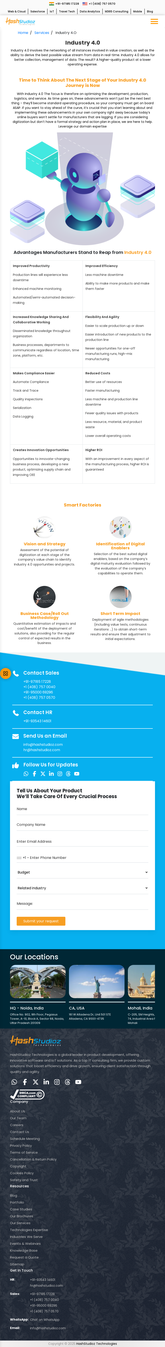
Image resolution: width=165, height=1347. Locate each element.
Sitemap (17, 1264)
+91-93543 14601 (37, 721)
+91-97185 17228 (64, 3)
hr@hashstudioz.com (41, 749)
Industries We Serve (26, 1236)
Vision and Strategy (44, 544)
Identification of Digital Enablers (120, 546)
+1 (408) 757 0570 (98, 3)
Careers (16, 1125)
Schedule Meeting (25, 1138)
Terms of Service (24, 1152)
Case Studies (21, 1209)
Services (41, 32)
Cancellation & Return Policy (33, 1159)
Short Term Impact (120, 613)
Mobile (137, 11)
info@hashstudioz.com (43, 744)
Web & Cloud (17, 11)
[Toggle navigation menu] (154, 21)
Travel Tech (67, 11)
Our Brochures (21, 1216)
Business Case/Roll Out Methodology (44, 615)
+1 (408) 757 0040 (39, 686)
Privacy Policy (21, 1145)
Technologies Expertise (29, 1229)
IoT (52, 11)
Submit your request (41, 921)
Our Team (18, 1118)
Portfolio (17, 1202)
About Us (17, 1111)
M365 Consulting (116, 11)
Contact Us (19, 1131)
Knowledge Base (24, 1250)
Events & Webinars (25, 1243)
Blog (150, 11)
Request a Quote (24, 1257)
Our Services (20, 1223)
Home (23, 32)
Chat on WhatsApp (45, 1320)
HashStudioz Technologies (96, 1343)
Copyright (18, 1166)
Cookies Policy (22, 1173)
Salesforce (37, 11)
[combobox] (23, 857)
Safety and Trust (24, 1180)
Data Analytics (90, 11)
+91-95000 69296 (38, 692)
